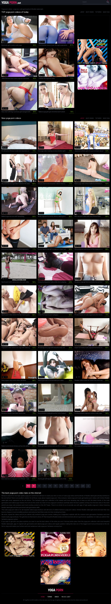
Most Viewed (90, 12)
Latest (82, 12)
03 (44, 486)
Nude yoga (106, 12)
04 (50, 486)
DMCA (57, 597)
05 (55, 486)
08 (72, 486)
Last (82, 486)
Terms (49, 597)
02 (39, 486)
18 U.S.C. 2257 (65, 597)
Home (43, 597)
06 (61, 486)
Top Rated (98, 12)
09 (77, 486)
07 (66, 486)
